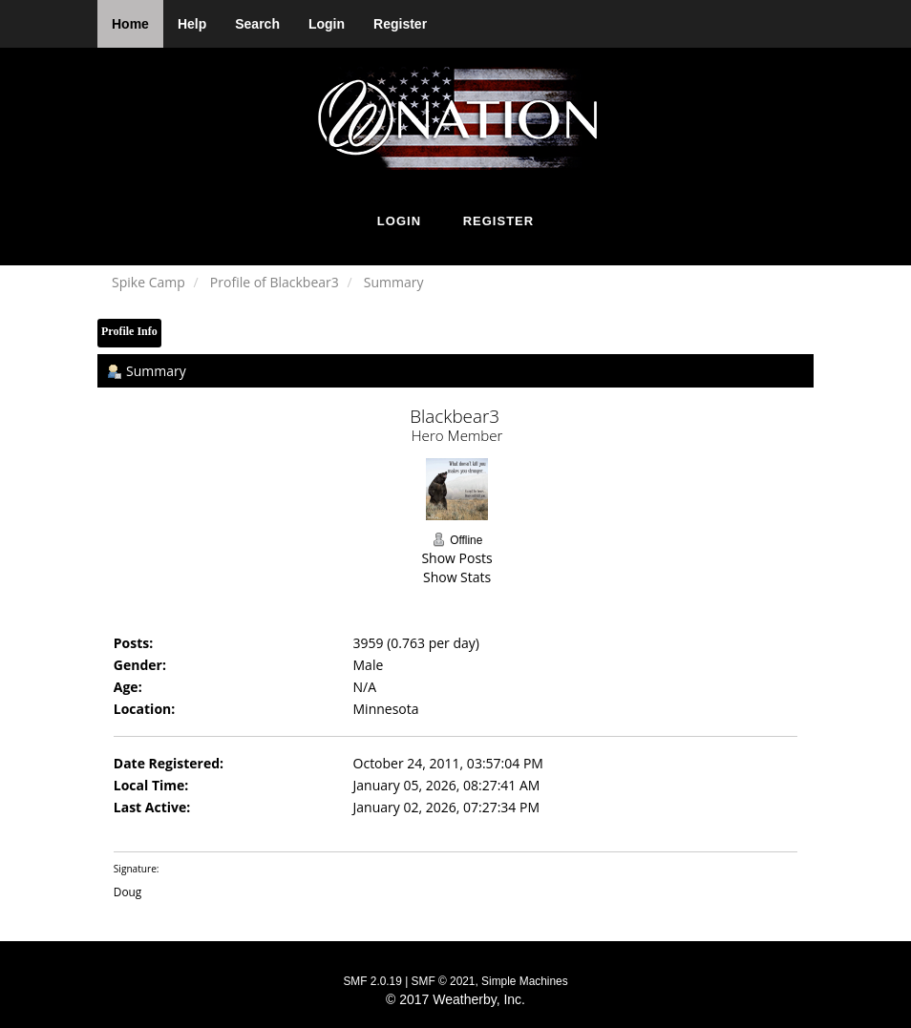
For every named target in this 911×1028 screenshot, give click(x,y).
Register (400, 23)
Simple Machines (524, 981)
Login (326, 23)
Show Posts (456, 558)
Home (130, 23)
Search (257, 23)
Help (192, 23)
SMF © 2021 (444, 981)
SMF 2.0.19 (372, 981)
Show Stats (457, 577)
